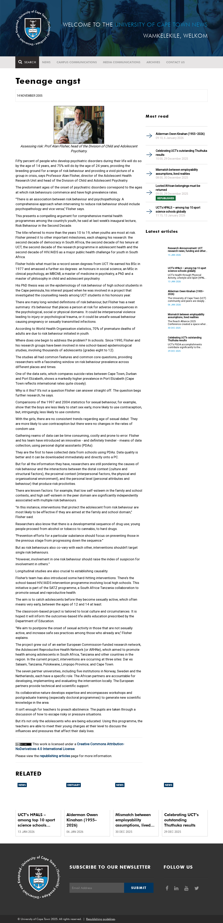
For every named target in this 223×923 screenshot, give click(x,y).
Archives (153, 62)
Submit (138, 888)
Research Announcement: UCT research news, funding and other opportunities (186, 249)
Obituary (73, 784)
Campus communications (77, 62)
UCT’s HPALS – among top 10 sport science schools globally (178, 209)
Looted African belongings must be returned (178, 187)
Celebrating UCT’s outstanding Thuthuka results (181, 152)
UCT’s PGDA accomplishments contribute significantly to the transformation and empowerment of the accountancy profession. (187, 346)
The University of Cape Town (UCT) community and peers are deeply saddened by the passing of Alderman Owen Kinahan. (187, 299)
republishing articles (55, 756)
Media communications (122, 62)
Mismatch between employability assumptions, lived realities (177, 171)
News (46, 62)
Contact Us (175, 62)
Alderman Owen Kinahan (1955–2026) (180, 134)
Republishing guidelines (100, 919)
